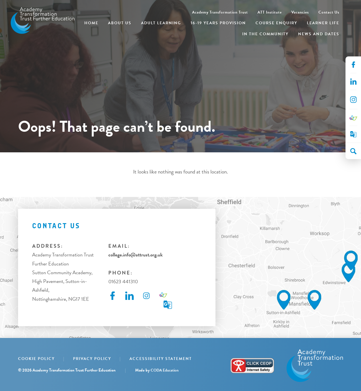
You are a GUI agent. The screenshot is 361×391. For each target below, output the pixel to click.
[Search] (353, 151)
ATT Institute (269, 12)
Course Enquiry (276, 23)
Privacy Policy (92, 359)
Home (91, 23)
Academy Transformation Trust (220, 12)
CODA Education (165, 370)
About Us (119, 23)
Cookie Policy (36, 359)
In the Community (265, 34)
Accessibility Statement (160, 359)
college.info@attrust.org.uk (135, 254)
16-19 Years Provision (218, 23)
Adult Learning (161, 23)
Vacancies (300, 12)
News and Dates (318, 34)
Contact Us (328, 12)
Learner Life (323, 23)
